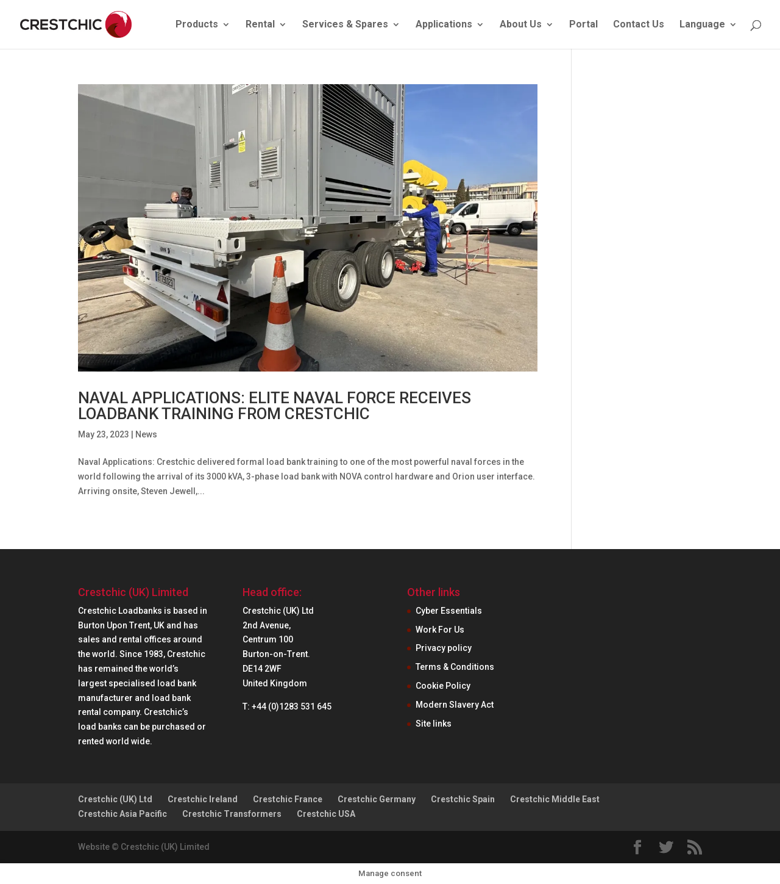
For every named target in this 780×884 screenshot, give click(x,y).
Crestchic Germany (377, 799)
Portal (583, 25)
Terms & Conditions (455, 667)
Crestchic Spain (463, 799)
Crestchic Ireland (203, 799)
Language (702, 25)
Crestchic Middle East (555, 799)
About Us (521, 25)
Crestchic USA (326, 814)
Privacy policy (444, 648)
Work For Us (440, 629)
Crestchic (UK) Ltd (115, 799)
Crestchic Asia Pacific (122, 814)
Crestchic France (287, 799)
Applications (444, 25)
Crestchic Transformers (232, 814)
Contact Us (638, 25)
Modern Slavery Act (455, 705)
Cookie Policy (443, 686)
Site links (434, 723)
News (146, 434)
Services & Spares (345, 25)
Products (197, 25)
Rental (260, 25)
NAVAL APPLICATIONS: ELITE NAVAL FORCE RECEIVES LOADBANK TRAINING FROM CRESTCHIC (274, 406)
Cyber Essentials (449, 611)
